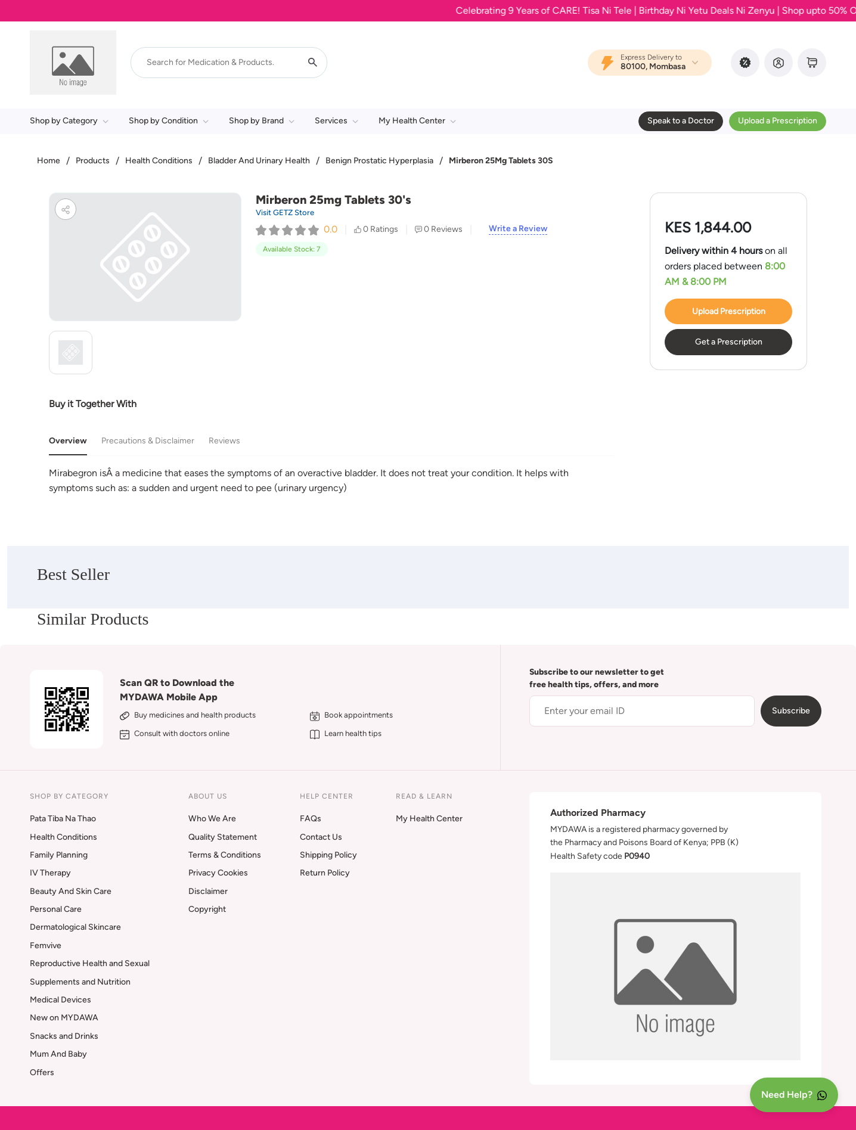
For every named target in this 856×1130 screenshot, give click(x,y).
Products (93, 161)
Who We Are (212, 819)
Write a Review (518, 229)
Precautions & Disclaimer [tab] (147, 441)
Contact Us (321, 837)
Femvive (45, 945)
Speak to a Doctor (680, 121)
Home (48, 161)
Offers (42, 1072)
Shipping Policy (328, 855)
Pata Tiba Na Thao (63, 819)
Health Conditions (159, 161)
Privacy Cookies (218, 873)
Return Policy (325, 873)
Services (336, 121)
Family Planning (59, 855)
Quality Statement (222, 837)
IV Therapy (50, 873)
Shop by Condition (169, 121)
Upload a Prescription (777, 121)
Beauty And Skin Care (70, 891)
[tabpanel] (331, 480)
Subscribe (791, 711)
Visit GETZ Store (285, 212)
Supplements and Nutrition (80, 982)
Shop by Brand (261, 121)
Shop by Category (69, 121)
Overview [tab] (68, 441)
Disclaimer (208, 891)
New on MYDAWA (64, 1018)
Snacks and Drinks (64, 1036)
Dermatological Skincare (75, 927)
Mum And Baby (58, 1054)
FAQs (310, 819)
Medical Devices (60, 1000)
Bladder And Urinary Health (259, 161)
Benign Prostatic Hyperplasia (379, 161)
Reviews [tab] (224, 441)
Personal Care (56, 909)
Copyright (207, 909)
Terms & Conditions (224, 855)
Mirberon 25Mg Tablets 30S (501, 161)
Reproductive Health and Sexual (90, 963)
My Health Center (417, 121)
